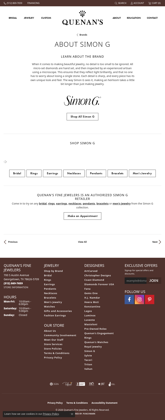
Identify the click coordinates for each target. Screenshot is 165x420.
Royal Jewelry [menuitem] (93, 346)
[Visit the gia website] (54, 384)
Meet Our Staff (53, 339)
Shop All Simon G (82, 116)
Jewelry (29, 17)
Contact (152, 17)
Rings (34, 173)
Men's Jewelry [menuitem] (53, 302)
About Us (50, 330)
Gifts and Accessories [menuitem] (58, 311)
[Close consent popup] (72, 414)
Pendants (96, 173)
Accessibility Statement (104, 402)
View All (82, 241)
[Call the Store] (13, 283)
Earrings (52, 173)
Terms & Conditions (57, 353)
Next (155, 241)
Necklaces (74, 173)
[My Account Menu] (138, 3)
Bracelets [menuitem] (50, 297)
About (117, 17)
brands (83, 34)
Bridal (13, 17)
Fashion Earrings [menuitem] (55, 315)
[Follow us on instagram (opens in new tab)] (139, 299)
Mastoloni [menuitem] (90, 324)
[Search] (121, 3)
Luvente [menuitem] (89, 320)
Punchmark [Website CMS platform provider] (89, 413)
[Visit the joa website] (112, 384)
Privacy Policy (53, 357)
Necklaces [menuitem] (50, 293)
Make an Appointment (83, 216)
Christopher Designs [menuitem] (97, 275)
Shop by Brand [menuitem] (53, 271)
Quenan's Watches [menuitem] (96, 342)
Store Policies (53, 348)
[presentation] (6, 162)
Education (134, 17)
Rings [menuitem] (47, 279)
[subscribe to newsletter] (153, 280)
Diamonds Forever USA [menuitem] (99, 284)
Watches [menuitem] (49, 306)
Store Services (53, 344)
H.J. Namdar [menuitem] (92, 297)
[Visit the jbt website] (101, 384)
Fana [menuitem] (87, 288)
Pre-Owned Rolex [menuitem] (95, 328)
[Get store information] (16, 287)
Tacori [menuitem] (88, 360)
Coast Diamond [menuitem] (94, 279)
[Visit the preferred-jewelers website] (67, 384)
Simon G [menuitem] (89, 351)
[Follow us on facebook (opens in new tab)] (129, 299)
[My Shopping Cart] (154, 3)
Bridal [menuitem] (48, 275)
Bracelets (117, 173)
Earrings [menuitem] (49, 284)
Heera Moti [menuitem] (91, 302)
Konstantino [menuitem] (92, 306)
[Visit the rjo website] (91, 384)
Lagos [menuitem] (88, 311)
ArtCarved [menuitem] (91, 271)
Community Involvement (60, 335)
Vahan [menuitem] (88, 368)
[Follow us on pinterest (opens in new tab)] (149, 299)
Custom (46, 17)
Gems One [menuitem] (91, 293)
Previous (13, 241)
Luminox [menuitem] (90, 315)
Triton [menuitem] (88, 364)
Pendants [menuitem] (50, 288)
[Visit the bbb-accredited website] (80, 384)
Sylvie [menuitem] (88, 355)
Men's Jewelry (142, 173)
